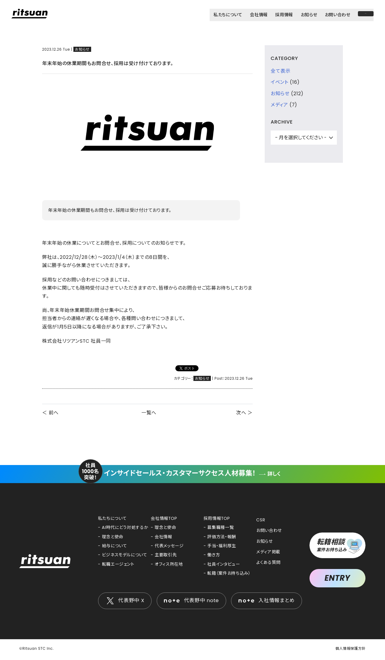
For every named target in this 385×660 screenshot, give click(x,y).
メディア (279, 104)
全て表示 (281, 71)
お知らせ (82, 49)
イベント (279, 82)
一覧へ (148, 412)
